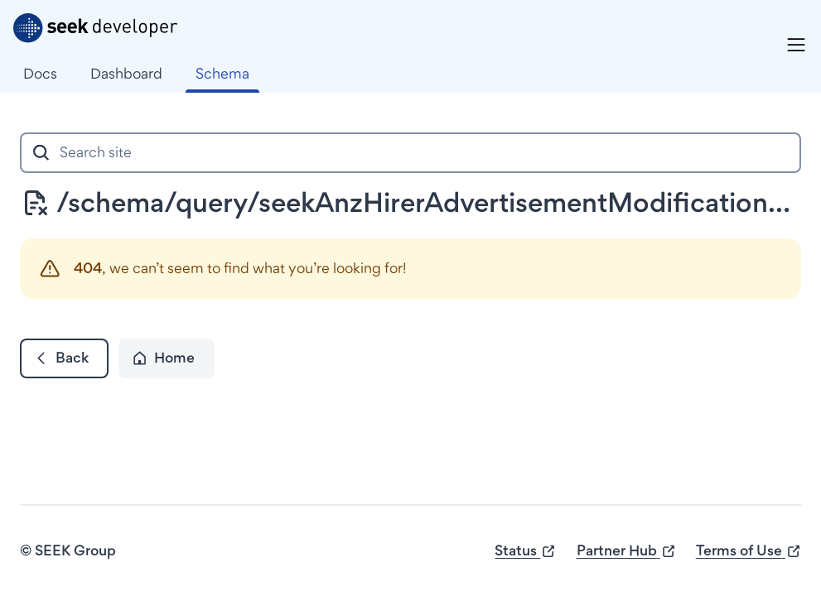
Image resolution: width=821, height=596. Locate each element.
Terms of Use (748, 551)
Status (525, 551)
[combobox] (410, 152)
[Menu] (796, 44)
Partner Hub (626, 551)
